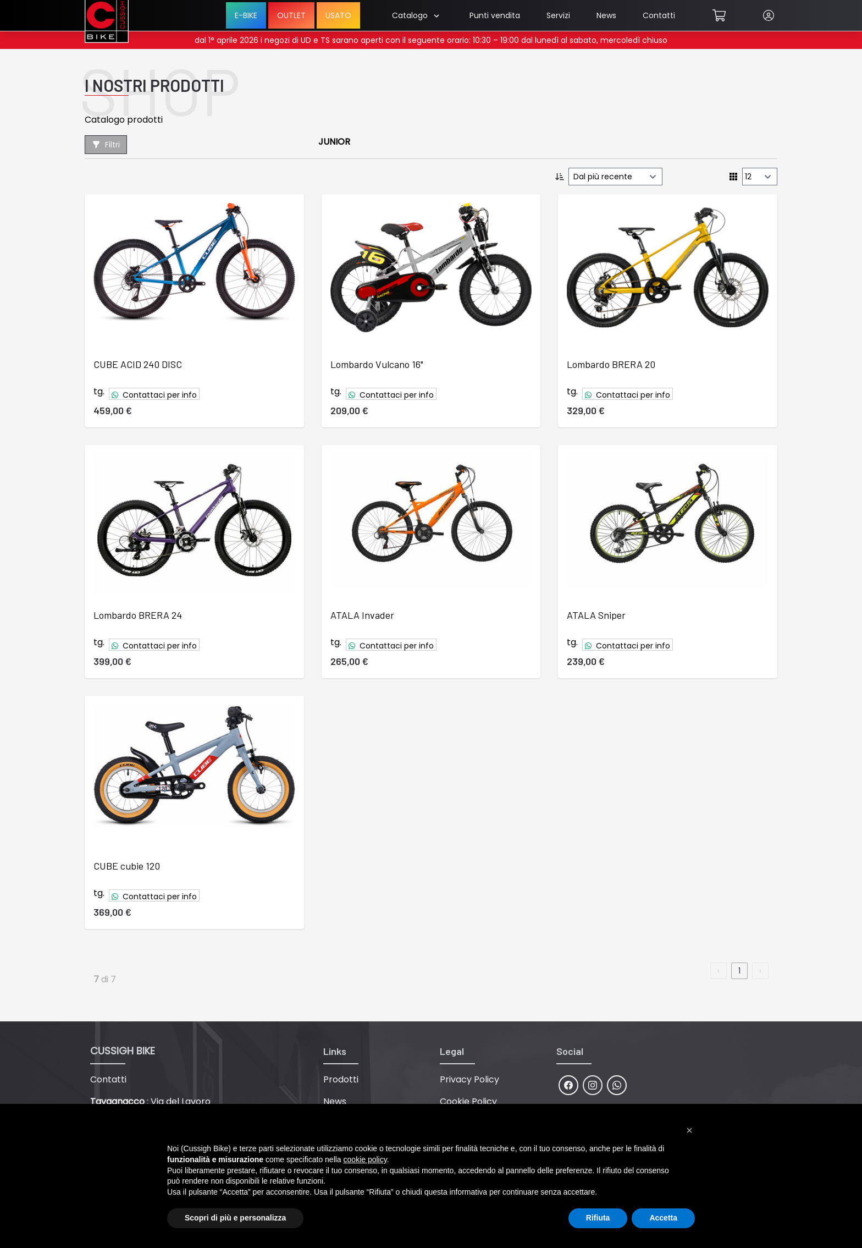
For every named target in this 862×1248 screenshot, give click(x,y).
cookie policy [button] (365, 1159)
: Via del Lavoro (150, 1101)
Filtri (106, 144)
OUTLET (291, 15)
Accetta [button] (663, 1217)
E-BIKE (246, 15)
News (606, 15)
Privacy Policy (469, 1079)
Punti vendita (494, 15)
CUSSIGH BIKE (122, 1051)
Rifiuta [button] (598, 1217)
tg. (98, 391)
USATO (338, 15)
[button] (689, 1130)
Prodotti (340, 1079)
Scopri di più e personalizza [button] (235, 1217)
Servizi (558, 15)
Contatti (659, 15)
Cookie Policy (468, 1101)
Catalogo (415, 15)
